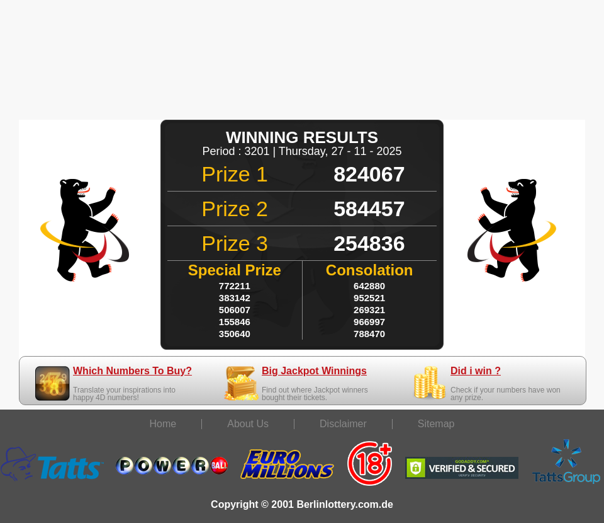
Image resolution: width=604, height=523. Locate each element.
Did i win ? (475, 370)
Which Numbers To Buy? (132, 370)
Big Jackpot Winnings (314, 370)
